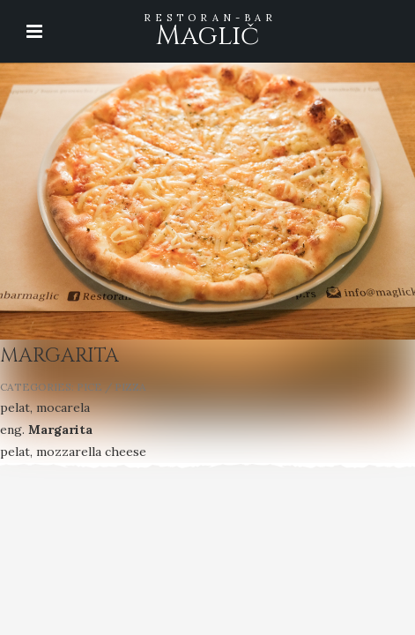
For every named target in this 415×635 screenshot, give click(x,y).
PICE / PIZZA (111, 386)
